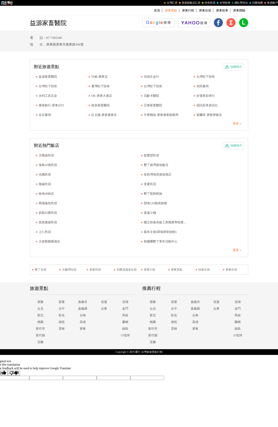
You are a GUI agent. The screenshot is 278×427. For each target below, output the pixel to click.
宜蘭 (40, 342)
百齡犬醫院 (151, 95)
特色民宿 (208, 3)
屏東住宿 (205, 10)
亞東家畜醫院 (153, 105)
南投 (62, 322)
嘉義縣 (82, 308)
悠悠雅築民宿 (48, 222)
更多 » (237, 123)
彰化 (62, 315)
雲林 (62, 328)
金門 (125, 308)
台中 (62, 308)
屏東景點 (176, 269)
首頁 (157, 10)
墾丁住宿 (40, 269)
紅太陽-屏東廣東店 (104, 114)
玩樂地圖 (255, 3)
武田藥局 (202, 86)
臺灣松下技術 (100, 86)
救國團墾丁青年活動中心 (160, 241)
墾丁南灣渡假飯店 (156, 165)
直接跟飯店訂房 (189, 3)
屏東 (83, 328)
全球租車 (223, 3)
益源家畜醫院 (48, 76)
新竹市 (40, 328)
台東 (104, 308)
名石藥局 (45, 114)
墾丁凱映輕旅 (153, 193)
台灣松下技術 (205, 76)
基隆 (40, 301)
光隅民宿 (45, 174)
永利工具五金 (48, 95)
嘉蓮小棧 (150, 212)
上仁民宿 (45, 231)
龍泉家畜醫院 (100, 105)
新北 (40, 315)
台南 (83, 315)
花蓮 (104, 301)
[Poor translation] (14, 373)
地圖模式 (236, 66)
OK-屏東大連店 (101, 95)
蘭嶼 (125, 322)
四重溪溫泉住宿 (127, 269)
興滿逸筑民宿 (48, 203)
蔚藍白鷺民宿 (48, 212)
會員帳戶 (270, 3)
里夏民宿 (150, 184)
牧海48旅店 (46, 193)
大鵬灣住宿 (69, 269)
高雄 (83, 322)
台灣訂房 (170, 3)
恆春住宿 (204, 269)
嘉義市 (82, 301)
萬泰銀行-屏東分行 (51, 105)
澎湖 (125, 301)
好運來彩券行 (205, 95)
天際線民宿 (46, 155)
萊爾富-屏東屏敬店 (209, 114)
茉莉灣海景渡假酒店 (157, 174)
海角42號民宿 (48, 165)
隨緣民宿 (45, 184)
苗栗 (62, 301)
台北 (40, 308)
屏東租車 (222, 10)
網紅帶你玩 (239, 3)
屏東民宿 (95, 269)
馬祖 (125, 315)
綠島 (125, 328)
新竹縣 (40, 335)
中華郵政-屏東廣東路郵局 (161, 114)
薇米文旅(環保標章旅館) (160, 231)
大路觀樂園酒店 (49, 241)
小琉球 (125, 335)
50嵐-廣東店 (99, 76)
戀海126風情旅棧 (155, 203)
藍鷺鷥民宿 (151, 155)
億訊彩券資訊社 (207, 105)
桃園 (40, 322)
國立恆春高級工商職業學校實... (165, 222)
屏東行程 (188, 10)
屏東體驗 (239, 10)
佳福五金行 (151, 76)
